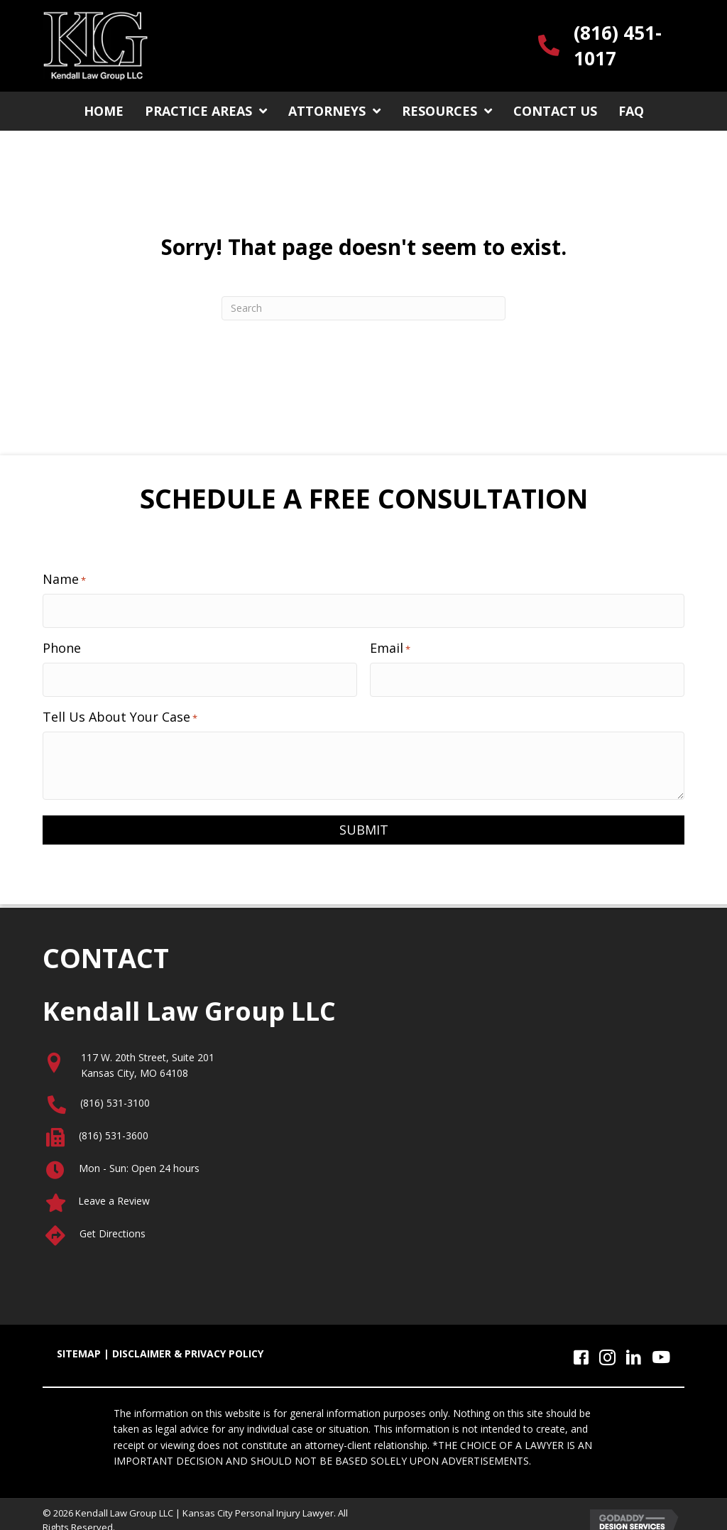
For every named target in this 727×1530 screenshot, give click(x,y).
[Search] (363, 308)
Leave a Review (114, 1188)
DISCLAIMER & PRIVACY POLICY (187, 1341)
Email (390, 641)
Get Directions (113, 1221)
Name (64, 578)
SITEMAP (79, 1341)
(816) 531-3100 (115, 1090)
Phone (62, 641)
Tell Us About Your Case (120, 704)
